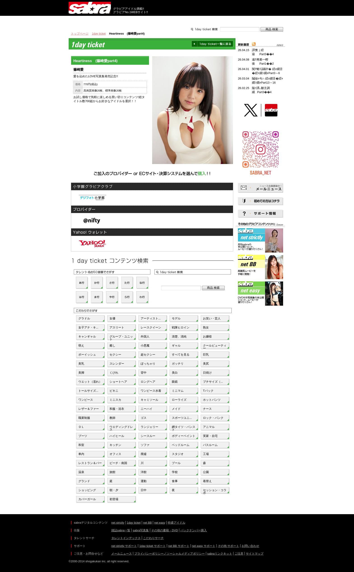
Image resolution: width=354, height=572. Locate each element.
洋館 (144, 472)
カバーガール (87, 499)
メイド (176, 408)
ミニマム (178, 390)
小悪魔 (145, 345)
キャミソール (149, 399)
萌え (81, 345)
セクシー (115, 354)
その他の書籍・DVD (164, 530)
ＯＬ (81, 427)
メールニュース (121, 553)
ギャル (176, 345)
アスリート (116, 327)
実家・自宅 (210, 436)
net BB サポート (178, 546)
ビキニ (113, 390)
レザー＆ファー (88, 408)
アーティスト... (151, 318)
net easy (159, 522)
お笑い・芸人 (212, 318)
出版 (90, 20)
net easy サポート (203, 546)
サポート (220, 20)
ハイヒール (116, 436)
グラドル (84, 318)
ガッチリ (178, 363)
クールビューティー (214, 346)
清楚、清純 (179, 336)
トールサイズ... (88, 390)
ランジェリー (149, 427)
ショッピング (87, 490)
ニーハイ (146, 408)
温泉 (81, 472)
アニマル (209, 427)
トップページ (79, 33)
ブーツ (82, 436)
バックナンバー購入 (193, 530)
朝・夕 (113, 490)
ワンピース (85, 399)
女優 (112, 318)
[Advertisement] (260, 327)
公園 (206, 472)
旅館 (112, 472)
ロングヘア (148, 381)
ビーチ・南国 (118, 463)
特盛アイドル (176, 522)
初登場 (113, 499)
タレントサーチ (177, 20)
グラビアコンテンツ (133, 20)
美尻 (206, 363)
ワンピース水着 (151, 390)
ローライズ (179, 399)
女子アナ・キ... (88, 327)
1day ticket (99, 33)
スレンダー (116, 363)
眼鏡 (175, 381)
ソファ (145, 445)
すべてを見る (180, 354)
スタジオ (178, 454)
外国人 (145, 336)
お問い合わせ (250, 546)
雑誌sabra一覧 (120, 530)
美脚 (81, 372)
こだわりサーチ (153, 538)
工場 (206, 454)
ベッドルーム (180, 445)
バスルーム (210, 445)
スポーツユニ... (182, 418)
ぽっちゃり (148, 363)
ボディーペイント (183, 436)
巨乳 (206, 354)
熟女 (206, 327)
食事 (175, 481)
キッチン (115, 445)
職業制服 (84, 418)
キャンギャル (87, 336)
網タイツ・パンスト (183, 428)
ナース (207, 408)
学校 (175, 472)
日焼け (207, 372)
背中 (144, 372)
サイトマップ (254, 553)
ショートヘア (118, 381)
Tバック (208, 390)
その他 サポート (228, 546)
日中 (144, 490)
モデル (176, 318)
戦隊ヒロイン (180, 327)
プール (176, 463)
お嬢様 (207, 336)
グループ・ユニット (121, 337)
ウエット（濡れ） (90, 381)
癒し (112, 345)
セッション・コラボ (214, 491)
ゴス (144, 418)
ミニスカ (115, 399)
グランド (84, 481)
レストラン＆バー (90, 463)
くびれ (113, 372)
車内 (81, 454)
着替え (207, 481)
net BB (147, 522)
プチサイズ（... (213, 381)
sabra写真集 (141, 530)
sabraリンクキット (219, 553)
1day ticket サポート (152, 546)
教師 (112, 418)
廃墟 (144, 454)
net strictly (117, 522)
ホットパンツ (212, 399)
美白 (175, 372)
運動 (144, 481)
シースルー (148, 436)
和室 (81, 445)
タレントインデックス (126, 538)
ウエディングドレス (121, 428)
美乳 (81, 363)
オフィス (115, 454)
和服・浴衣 (116, 408)
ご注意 (239, 553)
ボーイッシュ (87, 354)
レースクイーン (151, 327)
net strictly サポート (124, 546)
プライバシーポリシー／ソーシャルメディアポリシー (169, 553)
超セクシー (148, 354)
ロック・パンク (213, 418)
